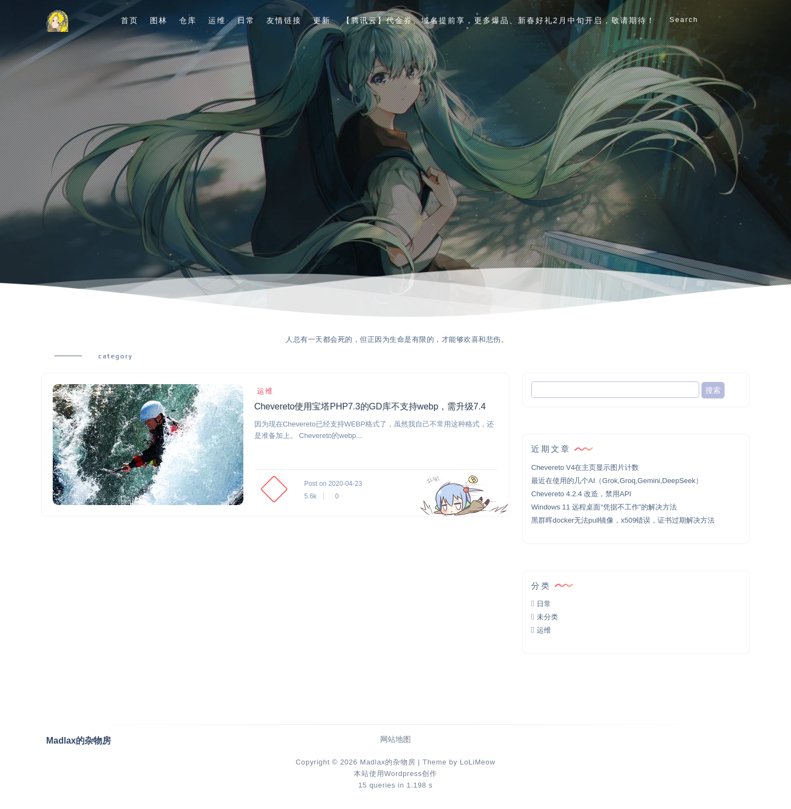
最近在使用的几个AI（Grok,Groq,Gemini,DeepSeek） (617, 480)
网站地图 (395, 739)
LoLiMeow (477, 762)
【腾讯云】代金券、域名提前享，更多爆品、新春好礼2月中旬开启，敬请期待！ (498, 20)
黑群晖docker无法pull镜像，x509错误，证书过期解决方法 (623, 520)
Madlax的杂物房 (387, 762)
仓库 (188, 20)
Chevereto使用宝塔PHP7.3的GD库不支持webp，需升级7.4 (370, 406)
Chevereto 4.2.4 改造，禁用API (581, 494)
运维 (217, 20)
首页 (129, 20)
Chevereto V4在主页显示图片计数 (585, 467)
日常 (246, 20)
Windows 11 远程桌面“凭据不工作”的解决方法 (604, 507)
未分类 (547, 617)
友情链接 (284, 20)
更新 (322, 20)
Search (684, 19)
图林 (159, 20)
